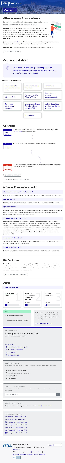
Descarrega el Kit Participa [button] (15, 274)
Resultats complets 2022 (43, 323)
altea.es (16, 449)
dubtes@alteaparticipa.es (44, 406)
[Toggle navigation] (61, 3)
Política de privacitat (26, 454)
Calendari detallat (13, 175)
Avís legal (16, 454)
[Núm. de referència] (30, 394)
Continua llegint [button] (12, 51)
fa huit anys (17, 42)
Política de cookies (39, 454)
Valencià (51, 445)
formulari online (17, 131)
